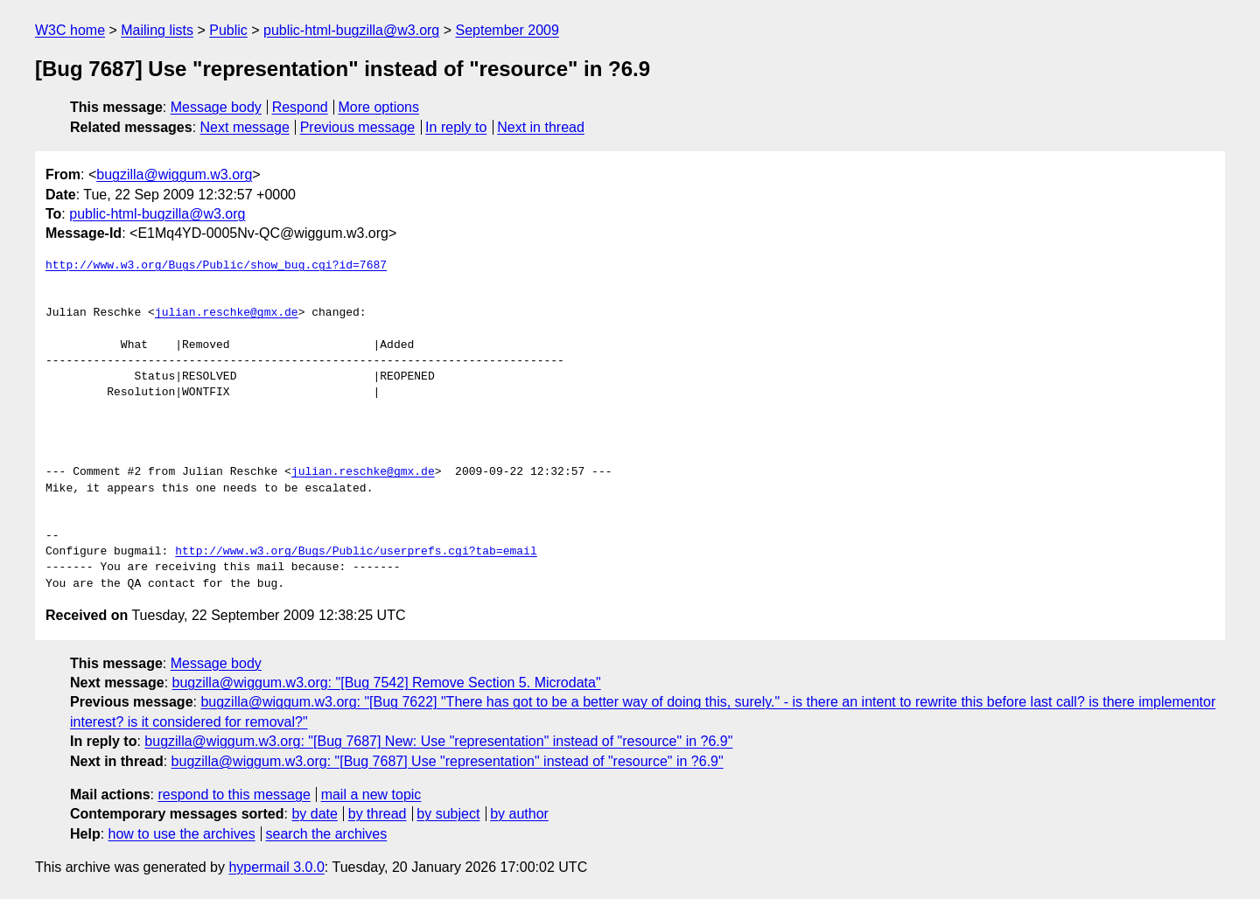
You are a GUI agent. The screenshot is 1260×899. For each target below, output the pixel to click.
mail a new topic (371, 794)
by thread (377, 813)
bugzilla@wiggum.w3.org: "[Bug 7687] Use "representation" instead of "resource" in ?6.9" (448, 761)
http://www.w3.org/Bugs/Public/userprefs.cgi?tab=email (355, 552)
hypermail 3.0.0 (276, 867)
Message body (216, 107)
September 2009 (507, 30)
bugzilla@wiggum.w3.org (174, 174)
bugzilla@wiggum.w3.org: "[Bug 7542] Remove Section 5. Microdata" (386, 682)
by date (314, 813)
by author (519, 813)
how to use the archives (182, 833)
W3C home (70, 30)
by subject (448, 813)
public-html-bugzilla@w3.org (351, 30)
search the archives (327, 833)
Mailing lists (157, 30)
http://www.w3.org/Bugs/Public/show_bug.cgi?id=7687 (216, 266)
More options (379, 107)
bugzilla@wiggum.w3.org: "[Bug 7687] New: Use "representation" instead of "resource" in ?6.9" (438, 741)
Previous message (358, 127)
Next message (245, 127)
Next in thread (540, 127)
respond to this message (234, 794)
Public (228, 30)
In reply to (455, 127)
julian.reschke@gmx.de (226, 313)
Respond (300, 107)
